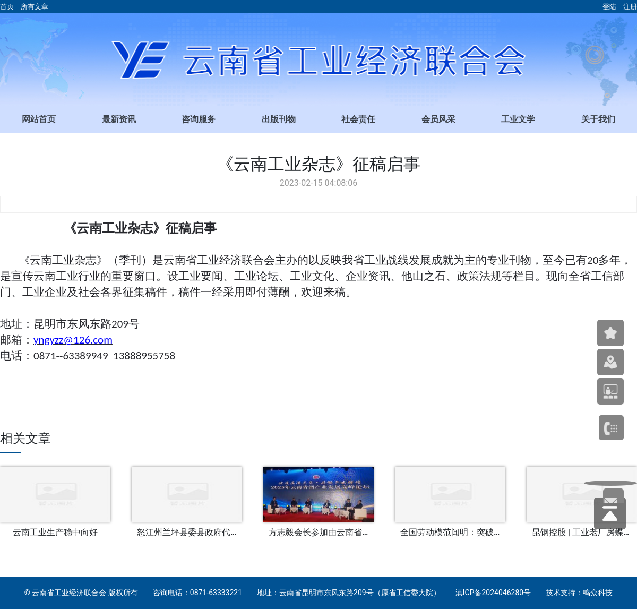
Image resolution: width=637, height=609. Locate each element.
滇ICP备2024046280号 (493, 592)
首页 (7, 7)
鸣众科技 (598, 592)
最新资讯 (119, 119)
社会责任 (358, 119)
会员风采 (438, 119)
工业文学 (518, 119)
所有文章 (34, 7)
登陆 (609, 7)
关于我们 (598, 119)
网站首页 (39, 119)
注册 (630, 7)
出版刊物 (279, 119)
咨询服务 (199, 119)
